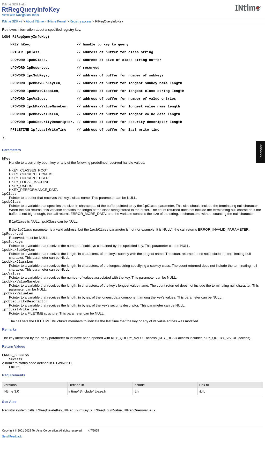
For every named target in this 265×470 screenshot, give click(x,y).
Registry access (81, 21)
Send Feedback (12, 466)
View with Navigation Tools (20, 15)
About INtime (35, 21)
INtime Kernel (56, 21)
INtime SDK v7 (12, 21)
